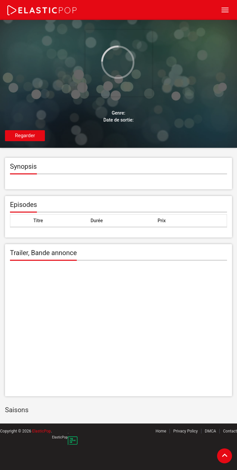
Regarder (25, 136)
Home (161, 431)
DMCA (210, 431)
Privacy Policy (185, 431)
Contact (230, 431)
